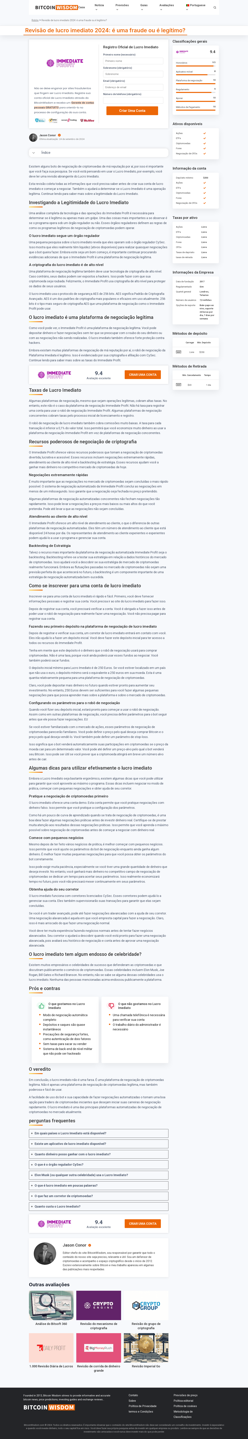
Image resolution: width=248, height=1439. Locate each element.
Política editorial (183, 1400)
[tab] (98, 1133)
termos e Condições (141, 1411)
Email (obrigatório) (114, 81)
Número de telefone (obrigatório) (122, 94)
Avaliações (166, 5)
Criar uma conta (132, 111)
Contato (133, 1395)
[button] (214, 8)
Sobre (132, 1400)
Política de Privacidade (143, 1406)
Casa (81, 7)
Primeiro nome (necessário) (119, 54)
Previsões (122, 5)
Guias (144, 5)
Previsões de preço (186, 1395)
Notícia (99, 5)
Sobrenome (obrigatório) (117, 67)
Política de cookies (185, 1406)
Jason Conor (74, 1245)
